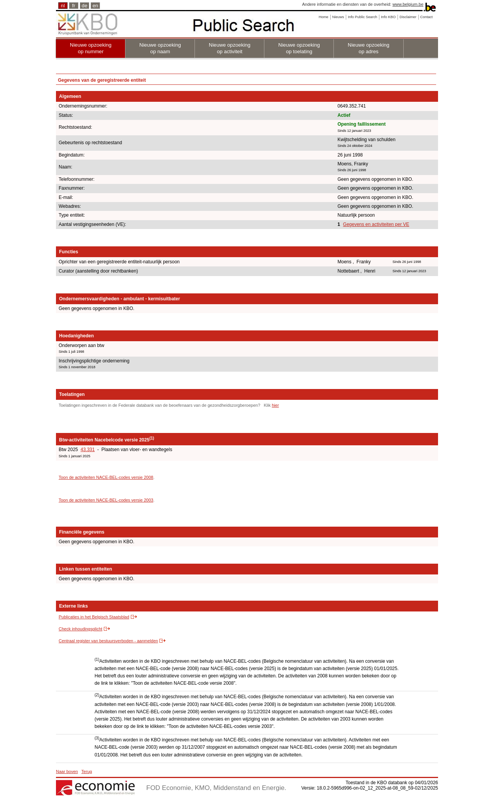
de (85, 5)
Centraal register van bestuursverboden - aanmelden (108, 640)
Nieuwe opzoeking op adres (368, 48)
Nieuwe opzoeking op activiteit (229, 48)
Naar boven (67, 771)
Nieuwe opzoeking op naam (160, 48)
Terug (86, 771)
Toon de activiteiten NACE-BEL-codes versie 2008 (106, 477)
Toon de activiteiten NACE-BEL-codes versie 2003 (106, 500)
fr (73, 5)
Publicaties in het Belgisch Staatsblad (94, 617)
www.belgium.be (407, 4)
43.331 (88, 449)
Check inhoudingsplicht (80, 629)
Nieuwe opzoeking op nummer (91, 48)
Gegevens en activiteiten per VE (376, 224)
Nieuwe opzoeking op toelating (299, 48)
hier (275, 405)
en (95, 5)
